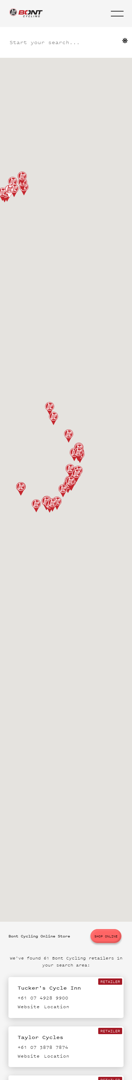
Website (29, 1007)
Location (56, 1007)
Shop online (106, 936)
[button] (117, 13)
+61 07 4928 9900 (43, 998)
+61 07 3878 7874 (43, 1047)
